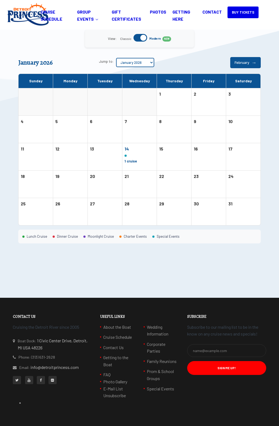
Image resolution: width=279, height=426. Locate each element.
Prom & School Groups (160, 375)
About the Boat (117, 327)
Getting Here (181, 15)
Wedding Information (157, 330)
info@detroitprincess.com (55, 367)
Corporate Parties (156, 348)
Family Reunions (162, 361)
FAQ (107, 374)
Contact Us (113, 347)
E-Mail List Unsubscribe (114, 392)
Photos (158, 11)
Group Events (85, 15)
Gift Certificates (126, 15)
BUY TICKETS (243, 12)
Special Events (160, 388)
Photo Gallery (115, 381)
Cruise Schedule (51, 15)
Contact (212, 11)
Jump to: (106, 61)
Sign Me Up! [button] (226, 368)
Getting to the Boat (115, 361)
